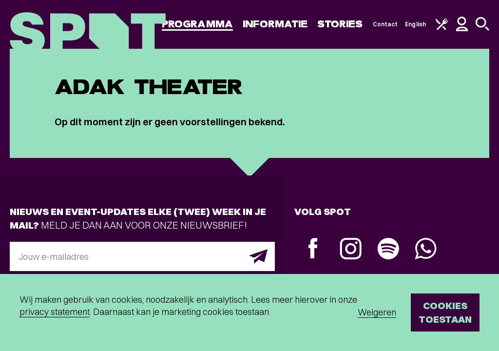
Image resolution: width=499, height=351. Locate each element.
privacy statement (54, 311)
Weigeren (377, 312)
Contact (385, 24)
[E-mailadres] (142, 256)
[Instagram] (350, 250)
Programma (197, 24)
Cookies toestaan (445, 312)
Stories (340, 24)
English (415, 24)
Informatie (275, 24)
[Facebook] (313, 249)
